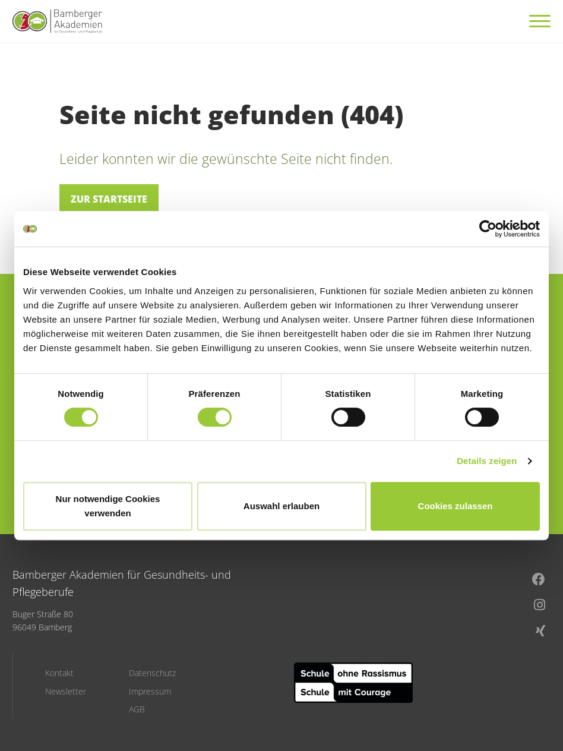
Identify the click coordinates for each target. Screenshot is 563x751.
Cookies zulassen (455, 506)
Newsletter (65, 691)
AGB (137, 709)
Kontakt (59, 673)
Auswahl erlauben (281, 506)
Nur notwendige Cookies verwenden (108, 506)
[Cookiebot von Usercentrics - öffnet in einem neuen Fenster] (488, 229)
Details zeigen (487, 461)
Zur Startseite (109, 199)
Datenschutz (152, 673)
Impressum (150, 691)
